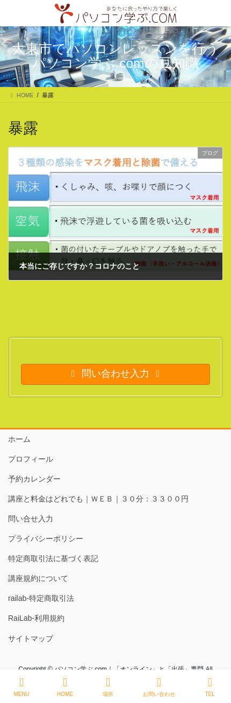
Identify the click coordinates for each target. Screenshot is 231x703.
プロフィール (30, 459)
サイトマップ (30, 638)
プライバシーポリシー (45, 538)
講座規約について (38, 578)
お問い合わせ (159, 687)
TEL (210, 687)
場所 (108, 687)
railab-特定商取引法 (41, 598)
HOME (65, 687)
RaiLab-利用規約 (36, 618)
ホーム (19, 439)
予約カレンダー (34, 479)
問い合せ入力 (30, 518)
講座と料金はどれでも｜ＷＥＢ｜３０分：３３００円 (98, 498)
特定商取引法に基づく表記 (53, 558)
